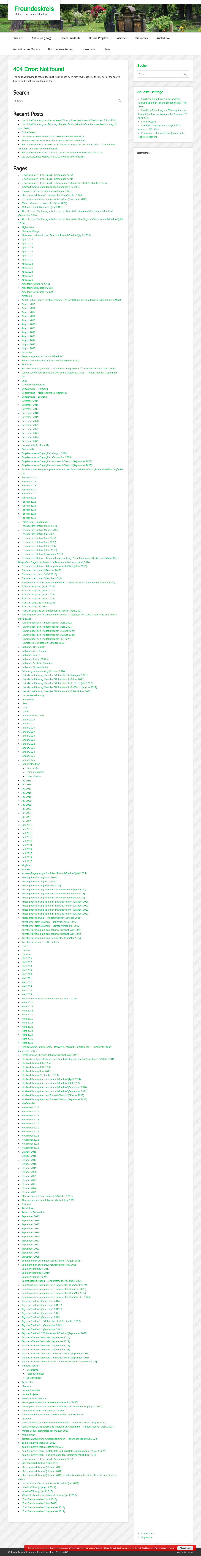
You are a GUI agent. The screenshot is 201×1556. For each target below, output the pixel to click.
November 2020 (30, 1127)
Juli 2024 (27, 816)
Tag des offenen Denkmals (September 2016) (46, 1337)
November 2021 (30, 1131)
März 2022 (27, 1026)
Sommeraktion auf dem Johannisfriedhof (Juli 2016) (49, 1264)
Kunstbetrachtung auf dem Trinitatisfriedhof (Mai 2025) (51, 937)
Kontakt (26, 869)
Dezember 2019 (30, 416)
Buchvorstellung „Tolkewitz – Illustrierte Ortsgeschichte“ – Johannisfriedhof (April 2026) (68, 368)
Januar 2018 (28, 727)
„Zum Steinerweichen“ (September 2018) (43, 1507)
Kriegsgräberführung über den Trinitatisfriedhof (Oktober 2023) (55, 913)
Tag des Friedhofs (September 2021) (41, 1313)
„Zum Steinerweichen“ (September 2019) (43, 1511)
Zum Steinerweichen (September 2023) (42, 1446)
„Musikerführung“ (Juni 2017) (37, 1491)
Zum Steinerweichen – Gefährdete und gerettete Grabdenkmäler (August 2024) (64, 1450)
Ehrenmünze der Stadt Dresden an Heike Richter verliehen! (53, 140)
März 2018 (27, 1010)
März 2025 (27, 1038)
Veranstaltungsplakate (34, 1398)
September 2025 (31, 1256)
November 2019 (30, 1123)
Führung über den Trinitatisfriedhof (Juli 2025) (46, 638)
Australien (27, 352)
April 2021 (27, 259)
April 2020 (27, 255)
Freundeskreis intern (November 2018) (42, 554)
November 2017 (30, 1115)
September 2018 (31, 1228)
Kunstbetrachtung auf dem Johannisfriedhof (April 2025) (52, 933)
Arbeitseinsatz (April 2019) (36, 283)
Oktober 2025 (29, 1192)
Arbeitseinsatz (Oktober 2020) (37, 291)
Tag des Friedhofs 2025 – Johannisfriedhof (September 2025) (54, 1333)
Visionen (122, 38)
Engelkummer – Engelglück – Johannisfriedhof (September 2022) (57, 461)
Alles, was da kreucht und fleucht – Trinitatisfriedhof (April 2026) (56, 235)
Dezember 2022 (30, 429)
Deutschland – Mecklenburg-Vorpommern (44, 392)
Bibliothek (141, 38)
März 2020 (27, 1018)
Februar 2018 (29, 485)
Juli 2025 (27, 820)
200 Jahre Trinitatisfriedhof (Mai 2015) (42, 207)
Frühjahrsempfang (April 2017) (38, 590)
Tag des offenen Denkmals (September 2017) (46, 1341)
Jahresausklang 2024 (33, 715)
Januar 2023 (28, 747)
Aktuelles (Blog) (41, 38)
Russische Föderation (33, 1212)
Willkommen (28, 1434)
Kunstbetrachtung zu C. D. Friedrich (40, 942)
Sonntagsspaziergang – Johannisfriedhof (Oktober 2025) (52, 1280)
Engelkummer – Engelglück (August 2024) (44, 453)
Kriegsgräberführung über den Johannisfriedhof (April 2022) (54, 889)
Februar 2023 (29, 505)
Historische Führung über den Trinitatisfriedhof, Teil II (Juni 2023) (56, 691)
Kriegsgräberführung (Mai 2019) (39, 881)
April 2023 (27, 267)
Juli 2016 (27, 784)
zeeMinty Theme (185, 1551)
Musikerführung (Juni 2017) (36, 1071)
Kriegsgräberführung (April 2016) (39, 877)
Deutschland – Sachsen (34, 396)
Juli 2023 (27, 812)
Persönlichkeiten (35, 771)
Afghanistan (28, 227)
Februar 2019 (29, 489)
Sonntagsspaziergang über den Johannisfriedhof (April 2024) (54, 1284)
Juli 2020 (27, 800)
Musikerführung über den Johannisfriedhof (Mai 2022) (51, 1083)
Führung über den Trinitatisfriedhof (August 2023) (48, 630)
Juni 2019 (27, 837)
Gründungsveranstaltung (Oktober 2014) (43, 671)
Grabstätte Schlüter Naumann (37, 662)
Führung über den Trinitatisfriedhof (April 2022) (47, 622)
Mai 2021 (27, 978)
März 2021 (27, 1022)
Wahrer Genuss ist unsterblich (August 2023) (45, 1430)
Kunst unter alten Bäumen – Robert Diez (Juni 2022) (49, 921)
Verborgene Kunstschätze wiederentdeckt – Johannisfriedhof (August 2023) (62, 1406)
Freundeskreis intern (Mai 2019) (39, 546)
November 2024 (30, 1143)
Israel (25, 707)
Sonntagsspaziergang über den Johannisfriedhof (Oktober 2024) (56, 1297)
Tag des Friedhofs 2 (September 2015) (42, 1329)
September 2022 (31, 1244)
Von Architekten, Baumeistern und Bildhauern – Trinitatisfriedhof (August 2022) (64, 1422)
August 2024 (28, 340)
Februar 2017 (29, 481)
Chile (24, 380)
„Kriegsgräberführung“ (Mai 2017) (39, 1462)
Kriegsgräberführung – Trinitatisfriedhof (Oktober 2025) (51, 917)
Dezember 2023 (30, 433)
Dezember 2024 (30, 437)
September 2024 (31, 1252)
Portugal (26, 1204)
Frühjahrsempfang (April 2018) (38, 594)
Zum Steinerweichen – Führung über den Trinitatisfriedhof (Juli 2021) (59, 1454)
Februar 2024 (29, 509)
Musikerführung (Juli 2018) (36, 1067)
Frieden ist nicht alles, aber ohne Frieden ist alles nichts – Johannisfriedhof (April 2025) (68, 582)
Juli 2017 (27, 788)
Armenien (27, 295)
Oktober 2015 (29, 1151)
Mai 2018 (27, 966)
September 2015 (31, 1216)
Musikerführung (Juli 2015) (36, 1062)
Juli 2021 (27, 804)
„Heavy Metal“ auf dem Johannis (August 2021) (46, 190)
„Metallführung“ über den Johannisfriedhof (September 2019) (54, 199)
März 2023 (27, 1030)
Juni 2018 (27, 833)
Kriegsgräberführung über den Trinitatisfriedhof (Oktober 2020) (55, 901)
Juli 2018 (27, 792)
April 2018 (27, 247)
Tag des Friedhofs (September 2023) (41, 1317)
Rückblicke (163, 38)
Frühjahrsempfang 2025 (35, 606)
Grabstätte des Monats (26, 49)
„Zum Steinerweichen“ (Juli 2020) (39, 1499)
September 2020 (31, 1236)
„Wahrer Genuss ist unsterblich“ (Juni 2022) (44, 203)
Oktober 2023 (29, 1184)
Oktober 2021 (29, 1175)
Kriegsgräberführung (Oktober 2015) (41, 885)
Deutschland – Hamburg (35, 388)
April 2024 (27, 271)
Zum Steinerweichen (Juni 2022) (39, 1442)
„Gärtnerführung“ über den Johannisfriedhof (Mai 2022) (51, 186)
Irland (25, 703)
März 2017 (27, 1006)
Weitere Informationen (164, 1548)
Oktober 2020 (29, 1171)
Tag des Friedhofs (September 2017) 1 (42, 1305)
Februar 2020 (29, 493)
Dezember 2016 (30, 404)
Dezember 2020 (30, 421)
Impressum (28, 699)
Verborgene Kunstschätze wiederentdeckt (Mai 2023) (50, 1402)
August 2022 (28, 332)
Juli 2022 (27, 808)
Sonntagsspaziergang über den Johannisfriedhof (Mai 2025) (54, 1292)
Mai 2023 (27, 986)
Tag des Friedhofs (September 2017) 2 (42, 1309)
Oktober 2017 (29, 1159)
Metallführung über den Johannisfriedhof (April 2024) (50, 1054)
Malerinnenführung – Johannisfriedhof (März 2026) (49, 998)
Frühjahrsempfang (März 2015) (38, 602)
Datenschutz (148, 1533)
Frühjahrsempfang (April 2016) (38, 586)
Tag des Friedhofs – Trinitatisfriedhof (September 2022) (51, 1321)
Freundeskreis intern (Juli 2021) (38, 533)
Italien (25, 711)
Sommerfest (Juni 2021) (34, 1276)
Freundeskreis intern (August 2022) (40, 529)
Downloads (88, 49)
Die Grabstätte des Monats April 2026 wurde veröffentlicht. (53, 136)
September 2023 (31, 1248)
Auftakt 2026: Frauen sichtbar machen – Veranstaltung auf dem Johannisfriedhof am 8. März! (71, 299)
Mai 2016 (27, 958)
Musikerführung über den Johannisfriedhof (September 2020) (54, 1087)
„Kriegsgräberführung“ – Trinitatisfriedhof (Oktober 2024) (52, 195)
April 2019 (27, 251)
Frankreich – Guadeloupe (35, 521)
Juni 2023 (27, 853)
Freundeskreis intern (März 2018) (39, 550)
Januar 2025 (28, 755)
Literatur (26, 954)
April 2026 (27, 279)
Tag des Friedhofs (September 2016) (41, 1300)
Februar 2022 (29, 501)
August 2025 (28, 344)
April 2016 (27, 239)
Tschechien (27, 1382)
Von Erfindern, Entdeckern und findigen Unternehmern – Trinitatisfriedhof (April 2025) (67, 1426)
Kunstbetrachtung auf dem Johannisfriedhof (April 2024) (52, 929)
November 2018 (30, 1119)
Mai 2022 (27, 982)
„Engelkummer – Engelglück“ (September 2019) (47, 174)
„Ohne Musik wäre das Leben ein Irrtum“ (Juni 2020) (49, 1495)
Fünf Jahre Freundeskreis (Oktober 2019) (43, 642)
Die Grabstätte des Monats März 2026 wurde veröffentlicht (53, 156)
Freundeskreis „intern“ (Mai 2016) (39, 574)
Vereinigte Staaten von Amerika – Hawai (43, 1410)
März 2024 (27, 1034)
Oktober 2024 (29, 1188)
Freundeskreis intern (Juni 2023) (39, 542)
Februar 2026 (29, 517)
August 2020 (28, 324)
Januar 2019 (28, 731)
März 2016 (27, 1002)
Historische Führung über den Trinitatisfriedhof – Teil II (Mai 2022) (57, 683)
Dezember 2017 (30, 408)
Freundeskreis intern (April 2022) (39, 525)
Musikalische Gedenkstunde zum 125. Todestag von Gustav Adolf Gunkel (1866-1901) (68, 1059)
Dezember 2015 (30, 400)
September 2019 (31, 1232)
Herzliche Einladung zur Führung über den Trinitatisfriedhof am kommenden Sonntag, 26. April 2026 (162, 114)
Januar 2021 (28, 739)
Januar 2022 (28, 743)
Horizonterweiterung (60, 49)
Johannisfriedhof (31, 763)
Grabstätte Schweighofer (35, 667)
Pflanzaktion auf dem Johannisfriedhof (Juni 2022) (48, 1200)
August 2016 (28, 307)
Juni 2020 (27, 841)
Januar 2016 (28, 719)
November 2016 (30, 1111)
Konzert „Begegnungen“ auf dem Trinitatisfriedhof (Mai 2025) (54, 873)
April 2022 (27, 263)
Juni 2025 (27, 861)
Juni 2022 (27, 849)
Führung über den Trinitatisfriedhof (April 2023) (47, 626)
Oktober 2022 (29, 1180)
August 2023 (28, 336)
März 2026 (27, 1042)
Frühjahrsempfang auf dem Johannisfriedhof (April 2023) (52, 610)
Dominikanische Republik (35, 445)
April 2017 (27, 243)
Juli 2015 (27, 780)
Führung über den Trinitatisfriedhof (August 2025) (48, 634)
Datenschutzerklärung (33, 384)
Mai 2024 (27, 990)
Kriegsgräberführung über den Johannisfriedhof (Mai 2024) (53, 897)
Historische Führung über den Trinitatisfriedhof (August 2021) (54, 675)
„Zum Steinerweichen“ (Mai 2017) (39, 1503)
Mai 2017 (27, 962)
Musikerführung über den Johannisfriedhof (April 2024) (51, 1079)
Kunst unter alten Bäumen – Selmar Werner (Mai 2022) (51, 925)
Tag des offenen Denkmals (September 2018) (46, 1345)
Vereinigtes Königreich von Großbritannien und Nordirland (53, 1414)
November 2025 (30, 1147)
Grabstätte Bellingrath (33, 646)
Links (107, 49)
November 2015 (30, 1107)
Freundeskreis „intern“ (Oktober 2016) (42, 578)
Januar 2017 (28, 723)
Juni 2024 (27, 857)
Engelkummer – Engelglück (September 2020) (46, 457)
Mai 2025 (27, 994)
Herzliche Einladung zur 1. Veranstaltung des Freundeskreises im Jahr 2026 (62, 152)
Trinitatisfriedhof (30, 1365)
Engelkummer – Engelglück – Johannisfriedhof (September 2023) (57, 465)
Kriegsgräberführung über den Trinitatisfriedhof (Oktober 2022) (55, 909)
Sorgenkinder (34, 776)
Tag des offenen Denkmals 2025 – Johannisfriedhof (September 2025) (59, 1361)
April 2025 (27, 275)
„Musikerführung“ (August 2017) (39, 1487)
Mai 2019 (27, 970)
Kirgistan (26, 865)
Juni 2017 (27, 828)
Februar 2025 (29, 513)
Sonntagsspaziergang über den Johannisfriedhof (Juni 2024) (54, 1289)
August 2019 (28, 320)
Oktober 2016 (29, 1155)
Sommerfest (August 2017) (36, 1268)
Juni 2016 (27, 824)
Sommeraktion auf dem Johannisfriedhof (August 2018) (51, 1260)
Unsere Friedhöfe (70, 38)
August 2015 (28, 304)
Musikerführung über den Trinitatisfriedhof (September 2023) (54, 1099)
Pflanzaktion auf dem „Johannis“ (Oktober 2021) (47, 1196)
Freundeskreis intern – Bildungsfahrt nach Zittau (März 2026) (54, 566)
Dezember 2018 (30, 412)
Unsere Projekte (98, 38)
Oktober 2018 (29, 1163)
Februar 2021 (29, 497)
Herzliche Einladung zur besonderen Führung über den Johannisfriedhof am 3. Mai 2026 (69, 120)
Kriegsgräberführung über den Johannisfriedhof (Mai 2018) (53, 893)
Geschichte (32, 767)
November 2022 (30, 1135)
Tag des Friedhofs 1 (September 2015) (42, 1325)
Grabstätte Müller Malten (35, 659)
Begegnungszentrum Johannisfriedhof (42, 356)
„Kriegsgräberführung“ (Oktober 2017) (42, 1467)
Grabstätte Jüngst (31, 654)
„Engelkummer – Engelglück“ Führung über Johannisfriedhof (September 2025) (64, 182)
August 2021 (28, 328)
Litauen (26, 950)
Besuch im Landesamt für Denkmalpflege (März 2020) (50, 360)
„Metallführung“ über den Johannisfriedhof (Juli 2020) (50, 1483)
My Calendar (28, 1103)
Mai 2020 (27, 974)
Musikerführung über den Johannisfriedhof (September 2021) (54, 1091)
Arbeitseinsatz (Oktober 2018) (37, 287)
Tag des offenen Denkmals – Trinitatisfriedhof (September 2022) (56, 1353)
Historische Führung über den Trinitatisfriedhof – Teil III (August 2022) (59, 687)
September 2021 (31, 1240)
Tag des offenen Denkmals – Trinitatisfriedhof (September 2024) (56, 1357)
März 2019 (27, 1014)
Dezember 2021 (30, 424)
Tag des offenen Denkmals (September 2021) (46, 1349)
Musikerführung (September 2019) (40, 1075)
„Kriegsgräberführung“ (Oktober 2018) (42, 1471)
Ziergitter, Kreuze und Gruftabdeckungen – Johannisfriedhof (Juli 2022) (60, 1438)
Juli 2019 (27, 796)
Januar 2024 (28, 751)
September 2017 (31, 1224)
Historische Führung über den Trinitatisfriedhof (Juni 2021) (53, 679)
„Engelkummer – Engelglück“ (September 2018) (47, 1458)
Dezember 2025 (30, 441)
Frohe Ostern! (29, 132)
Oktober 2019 (29, 1167)
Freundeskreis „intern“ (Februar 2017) (41, 570)
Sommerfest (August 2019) (36, 1272)
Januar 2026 (28, 759)
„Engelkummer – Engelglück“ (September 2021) (47, 178)
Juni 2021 (27, 845)
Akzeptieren (185, 1548)
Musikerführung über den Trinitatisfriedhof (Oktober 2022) (53, 1095)
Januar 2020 (28, 735)
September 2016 (31, 1220)
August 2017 (28, 312)
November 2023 (30, 1139)
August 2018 (28, 316)
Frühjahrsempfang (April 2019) (38, 598)
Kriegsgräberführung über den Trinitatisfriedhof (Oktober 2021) (55, 905)
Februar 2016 (29, 477)
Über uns (17, 38)
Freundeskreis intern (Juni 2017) (39, 537)
